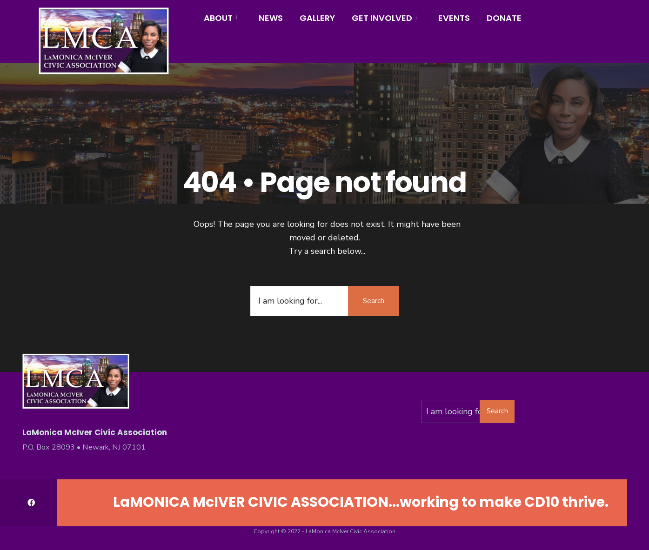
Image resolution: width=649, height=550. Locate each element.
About (218, 18)
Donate (504, 18)
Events (454, 18)
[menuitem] (226, 16)
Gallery (317, 18)
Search (373, 300)
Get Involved (382, 18)
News (271, 18)
